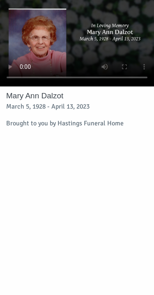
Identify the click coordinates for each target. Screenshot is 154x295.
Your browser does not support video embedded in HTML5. (77, 43)
